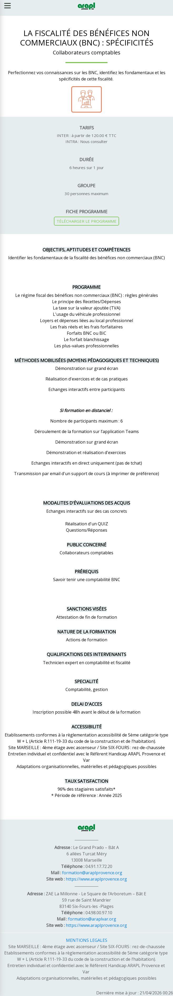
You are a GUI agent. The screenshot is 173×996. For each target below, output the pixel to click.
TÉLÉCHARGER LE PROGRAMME (86, 221)
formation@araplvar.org (92, 919)
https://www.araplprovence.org (96, 879)
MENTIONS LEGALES (86, 940)
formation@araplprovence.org (92, 873)
